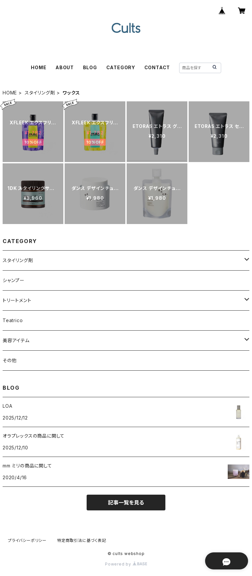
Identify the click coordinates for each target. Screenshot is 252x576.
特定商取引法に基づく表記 (81, 540)
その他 (9, 360)
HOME (38, 67)
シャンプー (14, 280)
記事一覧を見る (126, 502)
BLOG (90, 67)
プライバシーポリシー (27, 540)
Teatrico (13, 320)
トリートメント (17, 300)
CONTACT (157, 67)
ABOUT (64, 67)
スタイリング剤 (40, 92)
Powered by (126, 564)
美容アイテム (16, 340)
